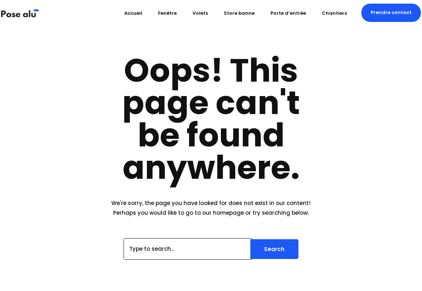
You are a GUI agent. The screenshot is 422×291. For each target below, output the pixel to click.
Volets (200, 13)
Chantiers (334, 13)
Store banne (239, 13)
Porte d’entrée (288, 13)
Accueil (133, 13)
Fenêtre (167, 13)
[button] (391, 13)
